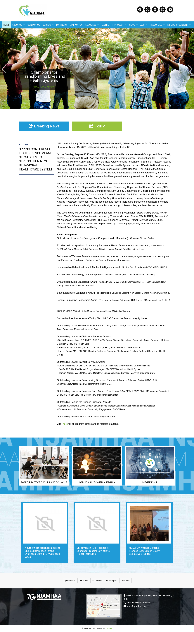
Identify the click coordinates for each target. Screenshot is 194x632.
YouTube (125, 581)
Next (190, 68)
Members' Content (179, 25)
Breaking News (44, 126)
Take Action (75, 25)
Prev (4, 68)
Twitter (84, 581)
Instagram (111, 581)
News (133, 25)
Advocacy (92, 25)
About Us (18, 25)
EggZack (109, 628)
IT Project (119, 25)
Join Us (48, 25)
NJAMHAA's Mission (44, 86)
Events (105, 25)
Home (6, 25)
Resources (157, 25)
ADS (143, 25)
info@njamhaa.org (136, 606)
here (65, 424)
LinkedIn (97, 581)
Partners (61, 25)
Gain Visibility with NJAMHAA (97, 482)
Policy (97, 126)
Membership (149, 482)
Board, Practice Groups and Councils (44, 482)
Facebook (70, 581)
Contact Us (33, 25)
